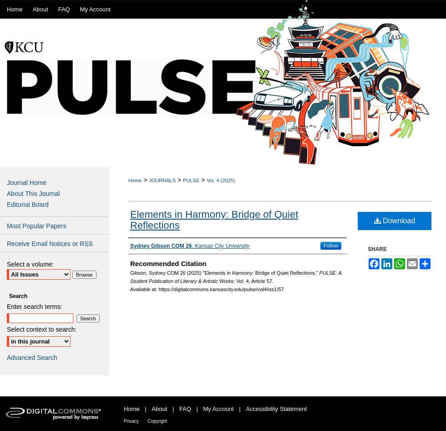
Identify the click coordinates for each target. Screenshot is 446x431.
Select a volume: (30, 264)
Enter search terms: (34, 306)
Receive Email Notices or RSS (50, 243)
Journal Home (26, 182)
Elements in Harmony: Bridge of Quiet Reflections (214, 220)
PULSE (191, 180)
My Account (218, 408)
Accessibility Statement (276, 408)
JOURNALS (162, 180)
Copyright (157, 421)
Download (395, 221)
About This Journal (33, 193)
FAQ (185, 408)
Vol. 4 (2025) (221, 180)
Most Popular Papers (36, 226)
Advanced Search (32, 357)
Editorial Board (28, 204)
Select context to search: (41, 329)
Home (135, 180)
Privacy (131, 421)
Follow (331, 245)
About (159, 408)
